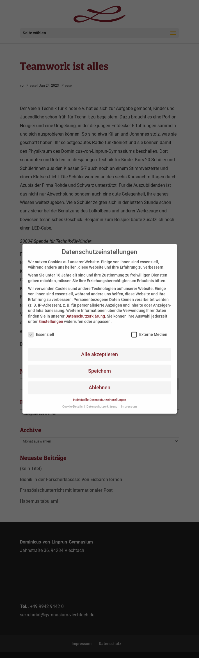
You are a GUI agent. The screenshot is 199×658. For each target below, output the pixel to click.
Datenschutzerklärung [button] (102, 403)
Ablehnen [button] (99, 383)
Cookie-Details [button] (73, 403)
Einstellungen (50, 317)
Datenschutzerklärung (85, 312)
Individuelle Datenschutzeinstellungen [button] (99, 396)
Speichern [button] (99, 367)
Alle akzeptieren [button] (99, 350)
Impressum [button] (129, 403)
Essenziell (41, 330)
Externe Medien (149, 330)
